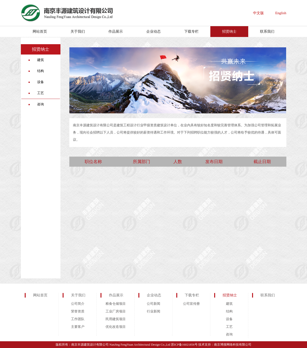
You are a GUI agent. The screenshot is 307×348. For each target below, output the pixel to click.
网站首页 (40, 31)
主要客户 (77, 327)
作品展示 (115, 31)
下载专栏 (191, 31)
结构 (40, 71)
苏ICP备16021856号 (184, 344)
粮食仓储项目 (116, 303)
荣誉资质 (77, 311)
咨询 (40, 104)
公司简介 (77, 303)
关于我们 (78, 31)
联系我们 (267, 31)
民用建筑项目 (116, 319)
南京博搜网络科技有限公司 (232, 344)
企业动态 (153, 31)
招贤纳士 (229, 31)
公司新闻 (153, 303)
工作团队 (77, 319)
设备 (40, 82)
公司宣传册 (191, 303)
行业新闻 (153, 311)
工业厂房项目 (116, 311)
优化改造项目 (116, 327)
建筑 (40, 60)
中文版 (258, 13)
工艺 (40, 93)
